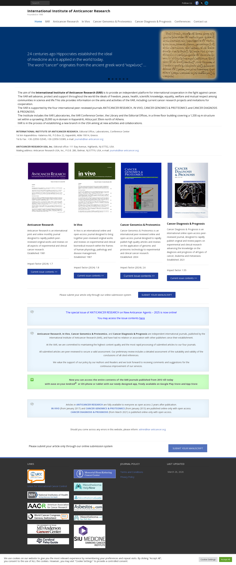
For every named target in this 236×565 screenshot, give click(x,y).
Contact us (200, 21)
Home (38, 21)
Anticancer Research (66, 21)
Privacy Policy (127, 476)
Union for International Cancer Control (47, 486)
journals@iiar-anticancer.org (88, 139)
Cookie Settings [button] (208, 559)
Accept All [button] (225, 559)
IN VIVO (55, 408)
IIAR (47, 21)
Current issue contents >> (44, 271)
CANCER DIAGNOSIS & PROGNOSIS (89, 412)
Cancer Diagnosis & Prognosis (153, 21)
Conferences (182, 21)
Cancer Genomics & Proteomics (112, 21)
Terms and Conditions (131, 472)
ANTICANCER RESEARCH (89, 404)
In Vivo (86, 21)
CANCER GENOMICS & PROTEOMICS (105, 408)
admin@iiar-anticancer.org (152, 429)
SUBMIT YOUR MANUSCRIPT (157, 294)
